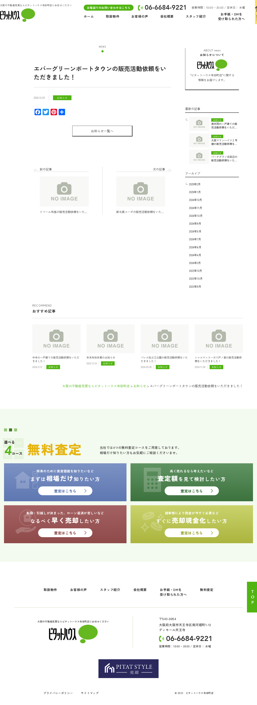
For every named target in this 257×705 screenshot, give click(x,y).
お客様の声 (78, 589)
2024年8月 (195, 231)
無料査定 (206, 589)
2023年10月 (196, 278)
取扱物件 (50, 589)
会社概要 (140, 589)
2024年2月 (195, 263)
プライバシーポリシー (58, 693)
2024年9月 (195, 223)
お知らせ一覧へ (102, 130)
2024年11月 (195, 208)
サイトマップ (90, 693)
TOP (252, 597)
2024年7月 (195, 239)
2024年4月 (195, 255)
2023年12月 (195, 271)
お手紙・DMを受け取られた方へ (173, 592)
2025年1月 (195, 192)
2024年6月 (195, 247)
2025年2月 (195, 184)
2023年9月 (195, 286)
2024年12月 (195, 200)
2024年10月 (196, 216)
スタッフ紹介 (110, 589)
